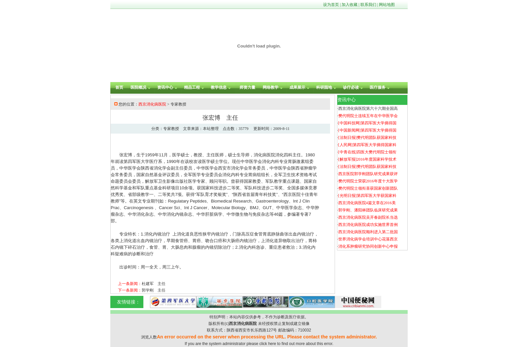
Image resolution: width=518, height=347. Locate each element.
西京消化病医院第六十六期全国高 (368, 108)
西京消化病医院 (152, 104)
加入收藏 (349, 4)
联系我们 (368, 4)
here (272, 343)
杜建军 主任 (154, 283)
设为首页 (331, 4)
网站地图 (387, 4)
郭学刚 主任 (154, 290)
